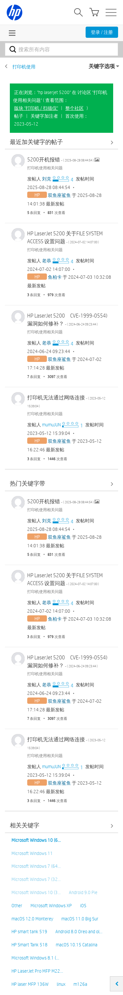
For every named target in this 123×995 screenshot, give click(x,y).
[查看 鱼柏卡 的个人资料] (55, 277)
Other (16, 906)
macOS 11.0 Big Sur (79, 919)
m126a (80, 984)
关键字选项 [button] (102, 66)
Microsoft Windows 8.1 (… (35, 958)
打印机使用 (23, 67)
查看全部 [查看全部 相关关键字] (61, 826)
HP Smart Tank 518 (29, 945)
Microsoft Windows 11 (32, 853)
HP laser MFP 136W (30, 984)
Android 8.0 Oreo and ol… (78, 932)
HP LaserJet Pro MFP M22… (37, 971)
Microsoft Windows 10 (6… (36, 840)
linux (61, 984)
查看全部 (61, 142)
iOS (83, 906)
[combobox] (61, 49)
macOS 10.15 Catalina (76, 945)
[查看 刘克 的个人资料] (46, 179)
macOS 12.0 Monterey (32, 919)
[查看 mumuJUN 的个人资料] (51, 425)
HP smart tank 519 (29, 932)
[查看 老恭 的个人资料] (46, 261)
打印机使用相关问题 (45, 167)
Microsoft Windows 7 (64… (36, 866)
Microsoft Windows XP (51, 906)
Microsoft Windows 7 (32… (36, 879)
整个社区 (74, 108)
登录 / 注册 (102, 32)
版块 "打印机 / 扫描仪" (36, 108)
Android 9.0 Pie (83, 892)
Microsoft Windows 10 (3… (36, 892)
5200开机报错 (60, 159)
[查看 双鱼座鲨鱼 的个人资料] (59, 195)
